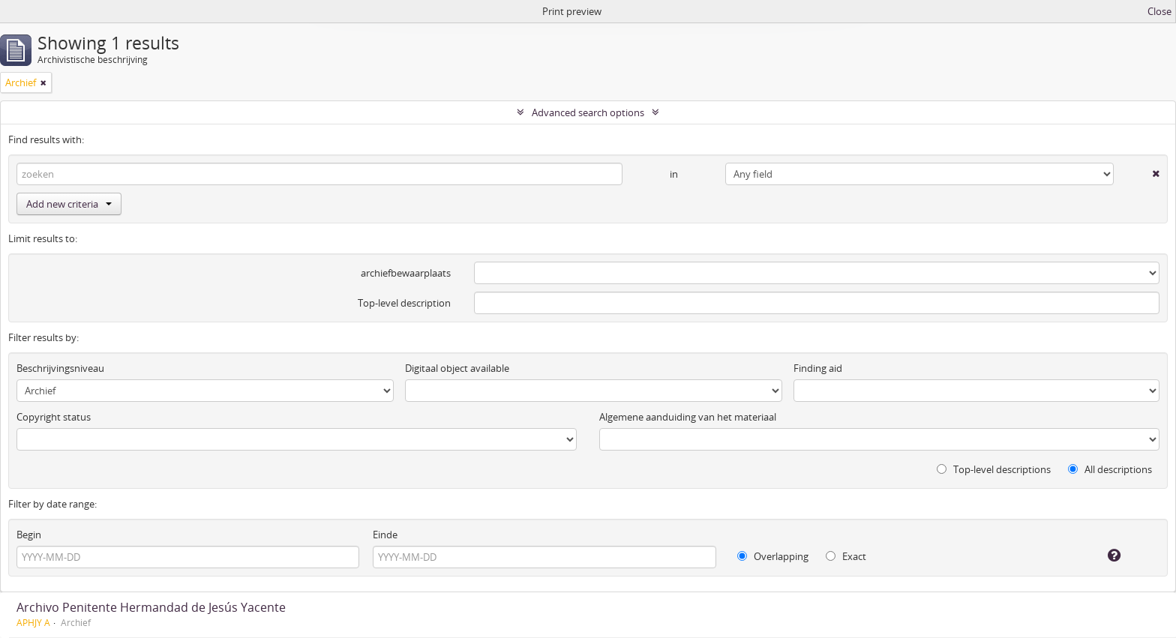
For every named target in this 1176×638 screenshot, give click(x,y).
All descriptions (1110, 469)
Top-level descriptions (994, 469)
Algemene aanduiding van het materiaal (687, 417)
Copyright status (53, 417)
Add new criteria (69, 204)
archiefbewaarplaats (406, 273)
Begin (28, 534)
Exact (846, 556)
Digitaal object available (457, 368)
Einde (385, 534)
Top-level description (404, 303)
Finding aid (818, 368)
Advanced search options (588, 112)
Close (1160, 11)
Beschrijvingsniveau (60, 368)
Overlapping (772, 556)
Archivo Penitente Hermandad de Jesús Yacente (151, 607)
